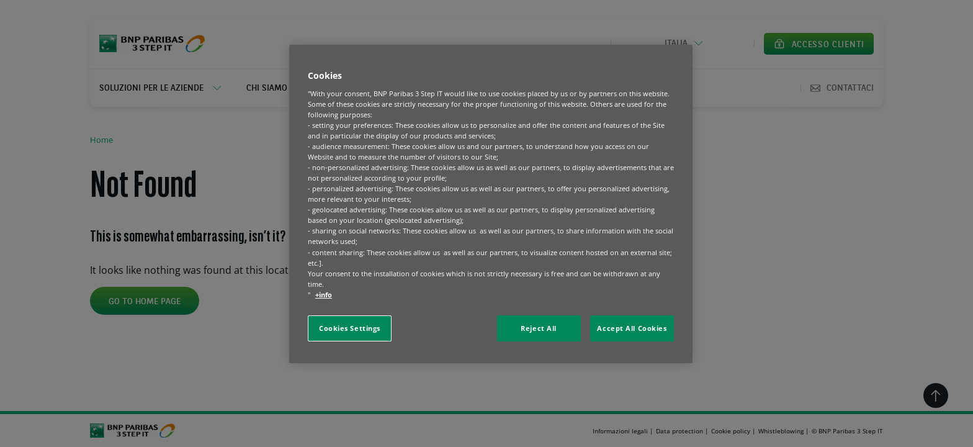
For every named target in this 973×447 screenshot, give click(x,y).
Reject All (539, 328)
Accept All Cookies (631, 328)
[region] (491, 204)
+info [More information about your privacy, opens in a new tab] (323, 294)
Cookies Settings (349, 328)
